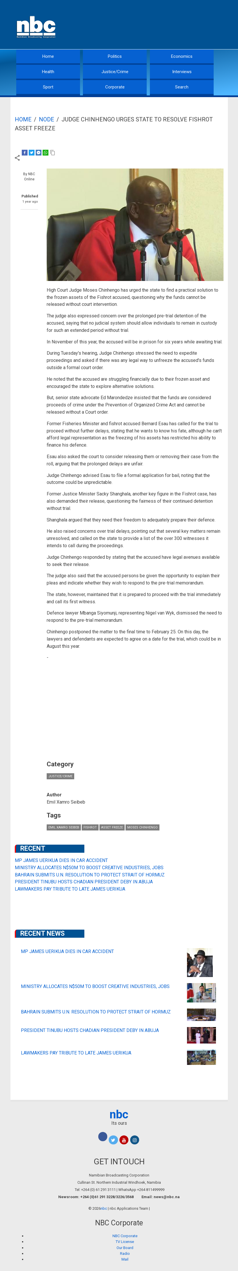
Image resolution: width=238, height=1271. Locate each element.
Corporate (115, 87)
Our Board (125, 1248)
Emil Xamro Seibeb (63, 827)
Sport (48, 87)
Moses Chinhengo (142, 827)
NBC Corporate (124, 1236)
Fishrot (90, 827)
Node (46, 119)
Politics (115, 56)
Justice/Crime (114, 71)
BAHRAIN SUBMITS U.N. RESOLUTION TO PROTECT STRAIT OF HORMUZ (90, 875)
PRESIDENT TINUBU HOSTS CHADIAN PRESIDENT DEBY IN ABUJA (84, 882)
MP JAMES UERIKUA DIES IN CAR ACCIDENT (61, 860)
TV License (125, 1241)
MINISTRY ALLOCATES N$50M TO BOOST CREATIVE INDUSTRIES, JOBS (89, 867)
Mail (124, 1259)
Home (48, 56)
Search (181, 87)
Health (48, 71)
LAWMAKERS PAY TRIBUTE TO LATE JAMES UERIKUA (70, 889)
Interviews (182, 71)
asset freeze (112, 827)
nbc (119, 1114)
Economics (181, 56)
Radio (125, 1253)
